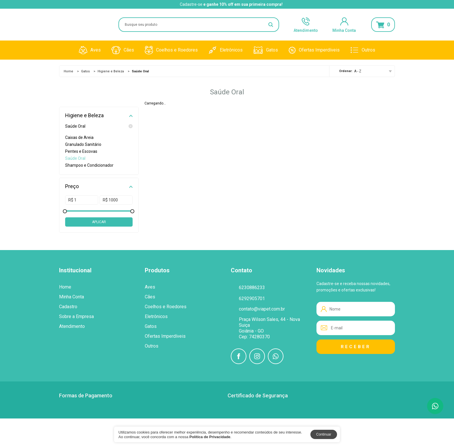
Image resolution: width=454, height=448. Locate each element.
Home (68, 71)
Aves (90, 50)
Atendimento (306, 24)
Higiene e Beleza (111, 71)
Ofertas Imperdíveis (314, 50)
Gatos (265, 50)
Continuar (323, 434)
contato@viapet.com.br (262, 309)
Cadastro (68, 306)
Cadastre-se (191, 4)
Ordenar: (345, 71)
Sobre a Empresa (76, 316)
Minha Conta (344, 24)
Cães (122, 50)
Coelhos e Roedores (171, 50)
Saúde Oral (99, 126)
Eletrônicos (225, 50)
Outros (362, 50)
